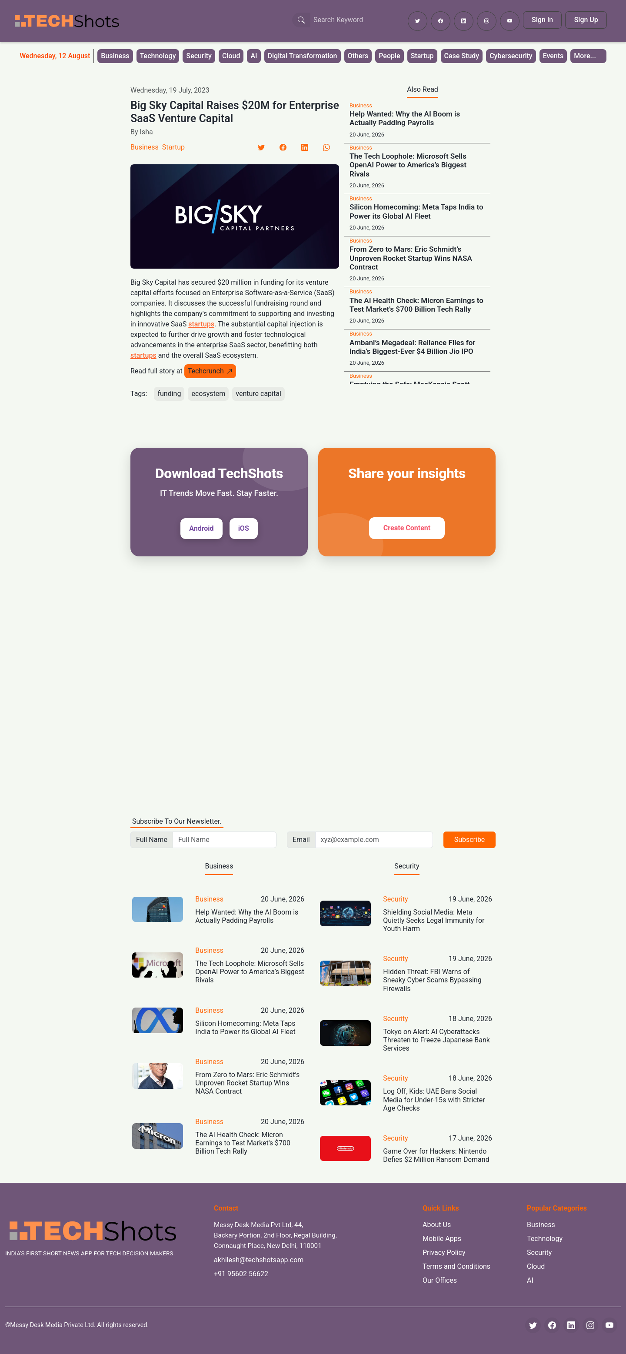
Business (115, 56)
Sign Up (586, 20)
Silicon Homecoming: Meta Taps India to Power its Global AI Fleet (416, 211)
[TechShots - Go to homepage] (66, 21)
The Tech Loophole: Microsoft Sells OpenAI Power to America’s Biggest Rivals (408, 165)
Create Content (406, 528)
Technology (158, 56)
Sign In (542, 20)
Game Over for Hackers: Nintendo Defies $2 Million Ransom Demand (436, 1155)
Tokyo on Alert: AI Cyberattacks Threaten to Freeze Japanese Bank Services (436, 1040)
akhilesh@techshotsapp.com (258, 1260)
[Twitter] (261, 147)
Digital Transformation (302, 56)
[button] (588, 56)
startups (201, 324)
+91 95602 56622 (241, 1274)
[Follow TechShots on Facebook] (440, 21)
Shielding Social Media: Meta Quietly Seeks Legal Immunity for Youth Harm (433, 920)
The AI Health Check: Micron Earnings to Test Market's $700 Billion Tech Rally (416, 304)
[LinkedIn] (305, 147)
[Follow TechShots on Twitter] (417, 21)
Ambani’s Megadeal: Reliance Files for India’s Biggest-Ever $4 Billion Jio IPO (412, 347)
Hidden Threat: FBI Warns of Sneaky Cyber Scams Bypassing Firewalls (432, 980)
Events (553, 56)
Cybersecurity (510, 56)
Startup (422, 56)
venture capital (258, 393)
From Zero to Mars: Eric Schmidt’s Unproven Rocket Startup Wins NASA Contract (411, 258)
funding (169, 393)
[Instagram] (590, 1325)
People (389, 56)
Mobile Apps (442, 1238)
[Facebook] (283, 147)
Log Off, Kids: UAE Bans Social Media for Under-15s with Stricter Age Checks (434, 1099)
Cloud (231, 56)
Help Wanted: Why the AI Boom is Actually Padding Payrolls (405, 118)
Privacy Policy (444, 1252)
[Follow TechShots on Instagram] (486, 21)
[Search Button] (301, 20)
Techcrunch (210, 371)
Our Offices (440, 1280)
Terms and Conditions (456, 1266)
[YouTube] (609, 1325)
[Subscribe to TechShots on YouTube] (509, 21)
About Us (437, 1225)
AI (253, 56)
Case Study (461, 56)
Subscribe (469, 839)
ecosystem (208, 393)
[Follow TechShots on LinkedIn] (463, 21)
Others (358, 56)
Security (198, 56)
